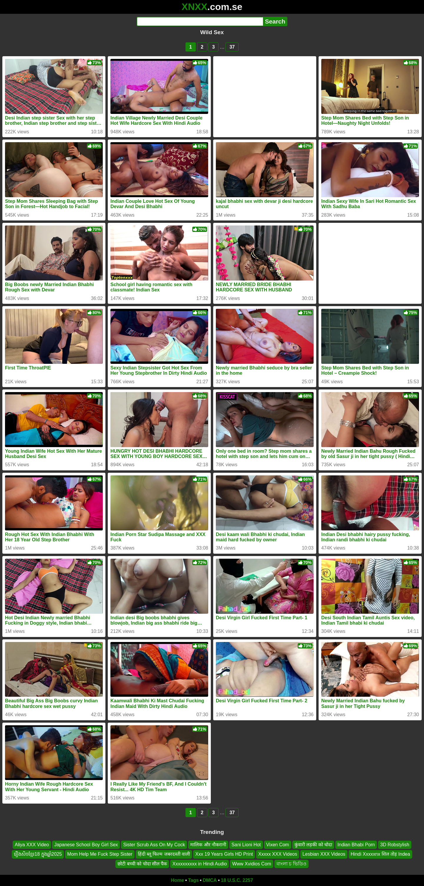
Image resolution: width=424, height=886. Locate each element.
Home (177, 880)
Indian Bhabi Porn (356, 844)
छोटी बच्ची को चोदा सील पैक (142, 863)
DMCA (210, 880)
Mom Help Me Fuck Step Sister (99, 854)
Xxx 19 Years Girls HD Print (224, 854)
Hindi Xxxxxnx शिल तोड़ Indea (380, 854)
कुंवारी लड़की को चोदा (313, 844)
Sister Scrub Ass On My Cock (154, 844)
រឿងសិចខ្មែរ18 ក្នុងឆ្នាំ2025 (38, 854)
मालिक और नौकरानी (208, 844)
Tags (193, 880)
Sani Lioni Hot (246, 844)
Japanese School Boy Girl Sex (86, 844)
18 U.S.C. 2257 (237, 880)
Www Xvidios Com (251, 863)
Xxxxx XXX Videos (277, 854)
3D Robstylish (394, 844)
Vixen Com (277, 844)
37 (232, 46)
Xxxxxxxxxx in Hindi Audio (199, 863)
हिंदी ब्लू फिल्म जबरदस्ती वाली (164, 854)
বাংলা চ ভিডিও (291, 863)
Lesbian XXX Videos (323, 854)
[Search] (200, 21)
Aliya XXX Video (32, 844)
